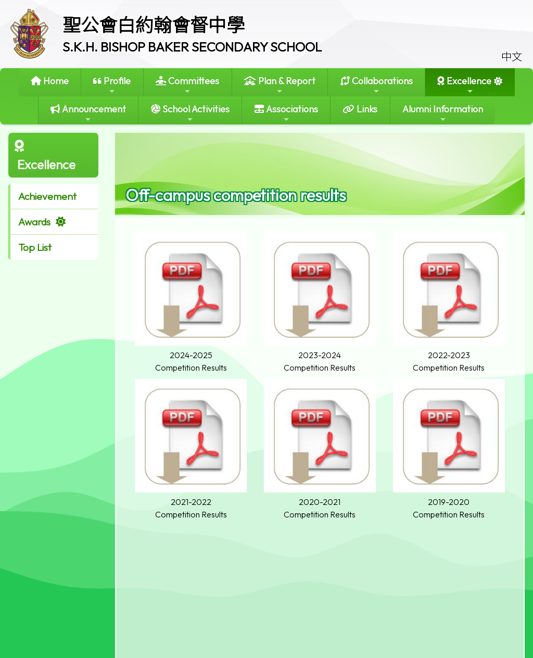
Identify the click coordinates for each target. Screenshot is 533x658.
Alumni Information (442, 113)
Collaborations (376, 85)
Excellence (464, 85)
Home (50, 81)
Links (359, 109)
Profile (112, 85)
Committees (187, 85)
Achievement (47, 196)
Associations (286, 113)
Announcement (88, 113)
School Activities (190, 113)
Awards (34, 222)
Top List (35, 247)
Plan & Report (279, 85)
